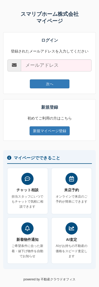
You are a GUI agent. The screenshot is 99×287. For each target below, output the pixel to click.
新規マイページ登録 (49, 131)
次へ (49, 84)
